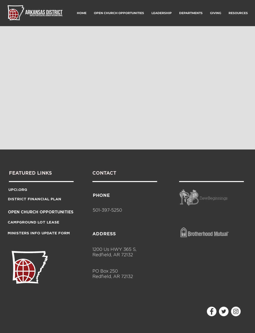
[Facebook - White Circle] (211, 311)
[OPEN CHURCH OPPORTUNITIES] (41, 212)
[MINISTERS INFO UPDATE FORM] (39, 233)
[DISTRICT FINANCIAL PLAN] (35, 199)
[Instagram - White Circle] (236, 311)
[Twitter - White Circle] (224, 311)
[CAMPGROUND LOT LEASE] (33, 222)
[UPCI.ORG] (18, 189)
